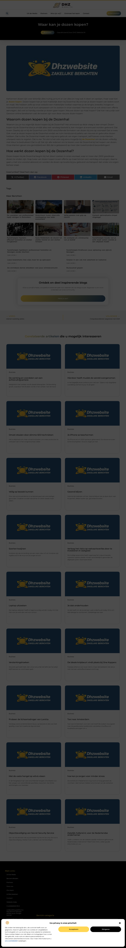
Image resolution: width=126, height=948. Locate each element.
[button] (120, 923)
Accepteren (73, 929)
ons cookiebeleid (11, 941)
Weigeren (106, 929)
